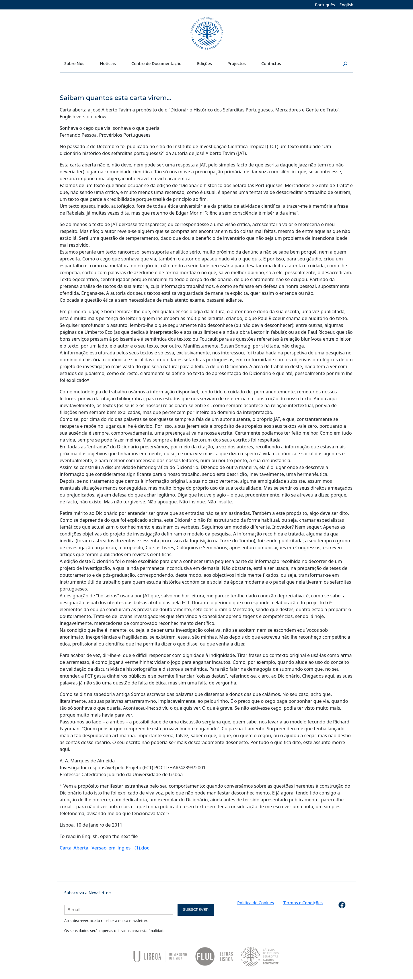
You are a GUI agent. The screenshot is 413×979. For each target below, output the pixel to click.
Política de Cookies (255, 902)
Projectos (236, 63)
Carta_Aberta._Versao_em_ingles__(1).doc (104, 848)
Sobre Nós (74, 63)
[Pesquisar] (344, 63)
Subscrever (196, 909)
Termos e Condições (303, 902)
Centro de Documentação (156, 63)
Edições (204, 63)
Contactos (271, 63)
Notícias (108, 63)
